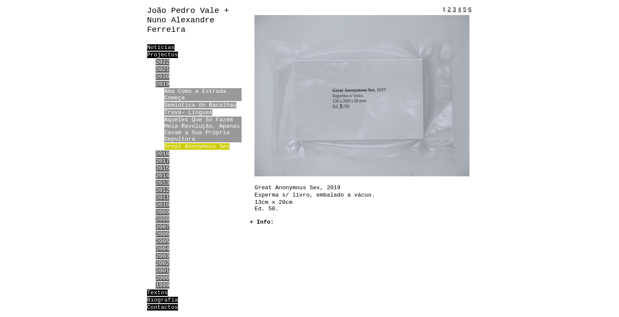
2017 (162, 161)
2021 (162, 69)
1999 (162, 285)
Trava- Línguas (188, 112)
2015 (162, 168)
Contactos (162, 307)
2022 (162, 62)
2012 (162, 190)
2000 (162, 278)
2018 (162, 154)
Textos (157, 292)
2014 (162, 175)
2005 (162, 241)
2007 (162, 227)
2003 (162, 256)
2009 (162, 212)
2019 (162, 84)
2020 (162, 77)
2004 (162, 249)
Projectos (162, 55)
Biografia (162, 300)
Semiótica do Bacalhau (200, 105)
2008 (162, 219)
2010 (162, 205)
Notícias (161, 47)
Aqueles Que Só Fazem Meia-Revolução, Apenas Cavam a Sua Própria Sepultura (202, 129)
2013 (162, 183)
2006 (162, 234)
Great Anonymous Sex (197, 146)
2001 (162, 271)
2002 (162, 263)
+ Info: (262, 222)
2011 (162, 197)
